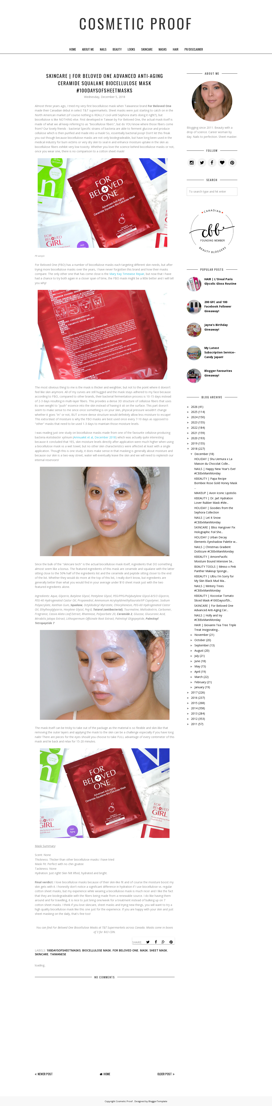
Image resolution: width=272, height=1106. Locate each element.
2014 (194, 708)
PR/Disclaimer (194, 49)
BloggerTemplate (157, 1101)
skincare (41, 954)
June (197, 661)
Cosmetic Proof (136, 22)
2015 (194, 703)
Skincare (147, 49)
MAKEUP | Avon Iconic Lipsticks (215, 493)
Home (72, 49)
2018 (194, 449)
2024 (194, 417)
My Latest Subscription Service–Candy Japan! (220, 352)
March (198, 677)
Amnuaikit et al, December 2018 (95, 437)
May (197, 666)
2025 (194, 412)
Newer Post (45, 1074)
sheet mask (158, 950)
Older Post (164, 1074)
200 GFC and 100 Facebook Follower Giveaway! (217, 306)
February (200, 682)
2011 (194, 724)
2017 (194, 692)
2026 (194, 407)
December (201, 454)
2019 (194, 443)
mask (144, 950)
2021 (194, 433)
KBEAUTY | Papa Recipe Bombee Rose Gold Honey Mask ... (215, 483)
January (199, 687)
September (201, 645)
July (196, 656)
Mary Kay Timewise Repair (126, 274)
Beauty (117, 49)
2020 (194, 438)
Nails (103, 49)
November (201, 635)
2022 (194, 427)
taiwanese (58, 954)
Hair (175, 49)
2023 (194, 422)
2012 (194, 719)
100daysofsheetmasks (64, 950)
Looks (131, 49)
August (199, 650)
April (197, 671)
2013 (194, 713)
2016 (194, 698)
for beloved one (125, 950)
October (199, 640)
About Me (88, 49)
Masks (163, 49)
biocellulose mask (96, 950)
